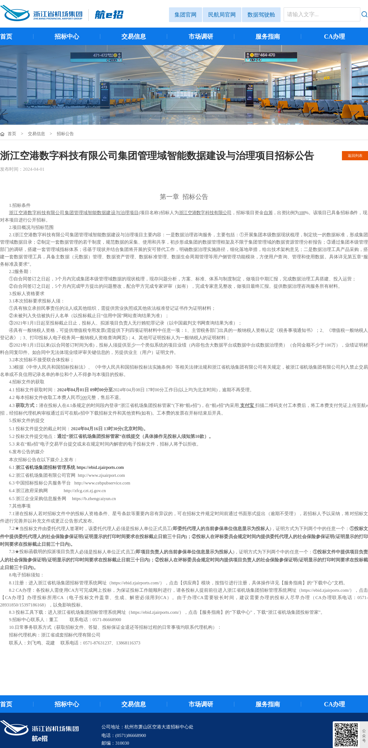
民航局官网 (222, 15)
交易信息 (133, 36)
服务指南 (267, 36)
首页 (6, 36)
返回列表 (355, 156)
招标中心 (67, 36)
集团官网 (185, 15)
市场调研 (201, 36)
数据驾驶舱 (261, 15)
